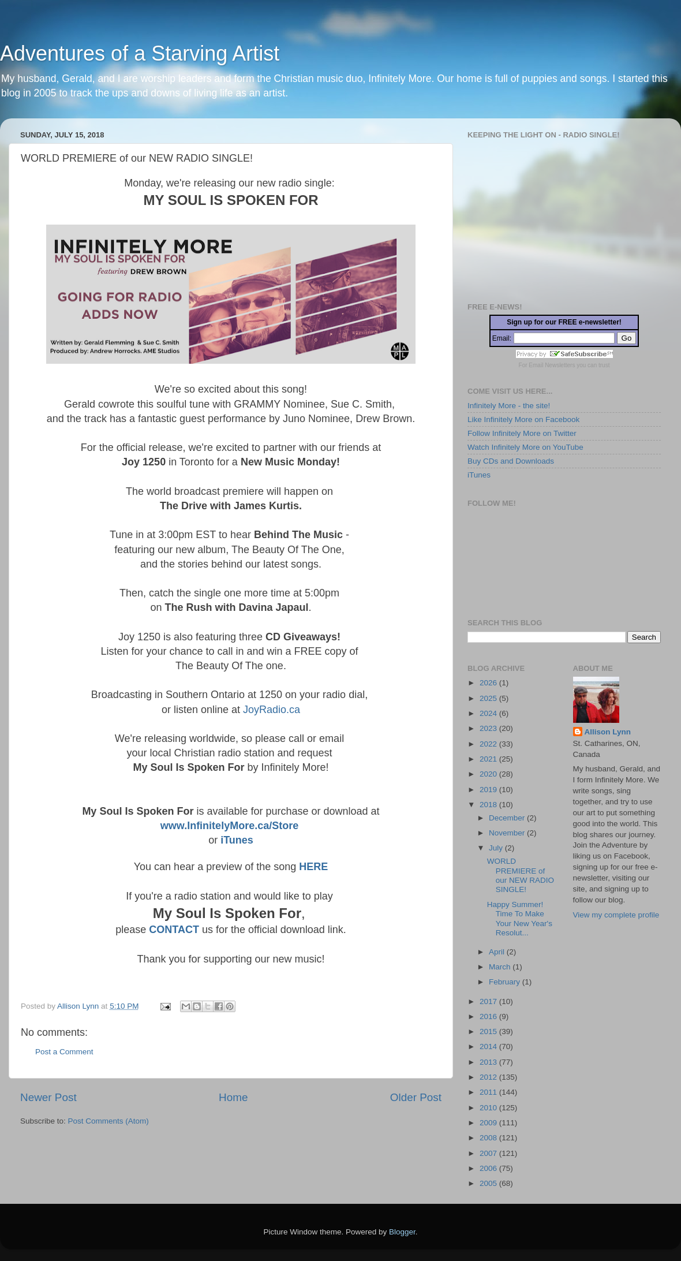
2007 (489, 1153)
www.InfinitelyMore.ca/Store (229, 825)
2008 (489, 1137)
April (498, 951)
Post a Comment (64, 1051)
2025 (489, 698)
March (500, 966)
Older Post (415, 1097)
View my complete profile (616, 915)
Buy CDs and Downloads (510, 461)
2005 (489, 1183)
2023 (489, 728)
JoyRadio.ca (270, 709)
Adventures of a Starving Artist (139, 53)
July (497, 848)
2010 (489, 1107)
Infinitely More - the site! (508, 405)
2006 (489, 1168)
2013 (489, 1062)
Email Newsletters (552, 365)
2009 (489, 1122)
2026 (489, 682)
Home (233, 1097)
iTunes (236, 840)
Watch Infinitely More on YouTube (525, 447)
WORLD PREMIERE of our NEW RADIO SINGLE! (520, 875)
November (508, 833)
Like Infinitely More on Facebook (523, 419)
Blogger (402, 1232)
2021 (489, 759)
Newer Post (48, 1097)
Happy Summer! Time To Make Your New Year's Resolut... (519, 918)
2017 (489, 1001)
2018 (489, 804)
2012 (489, 1077)
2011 (489, 1092)
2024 (489, 713)
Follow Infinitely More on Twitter (522, 433)
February (505, 982)
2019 (489, 789)
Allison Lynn (608, 731)
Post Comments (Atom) (108, 1121)
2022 (489, 744)
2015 (489, 1031)
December (508, 818)
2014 (489, 1046)
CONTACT (174, 929)
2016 (489, 1016)
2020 (489, 774)
